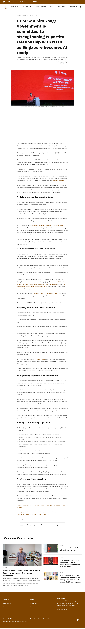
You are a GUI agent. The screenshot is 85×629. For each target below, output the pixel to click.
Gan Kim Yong (53, 524)
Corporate (28, 519)
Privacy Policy (37, 620)
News (23, 15)
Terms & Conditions (8, 620)
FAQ (44, 620)
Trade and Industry (58, 180)
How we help (7, 604)
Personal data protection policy (24, 620)
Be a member (61, 610)
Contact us (33, 608)
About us (6, 601)
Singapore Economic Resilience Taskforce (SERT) (48, 225)
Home (18, 15)
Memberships (7, 608)
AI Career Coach (40, 358)
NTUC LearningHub (50, 283)
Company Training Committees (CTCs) (45, 293)
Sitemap (49, 620)
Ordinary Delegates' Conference (35, 524)
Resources (33, 604)
